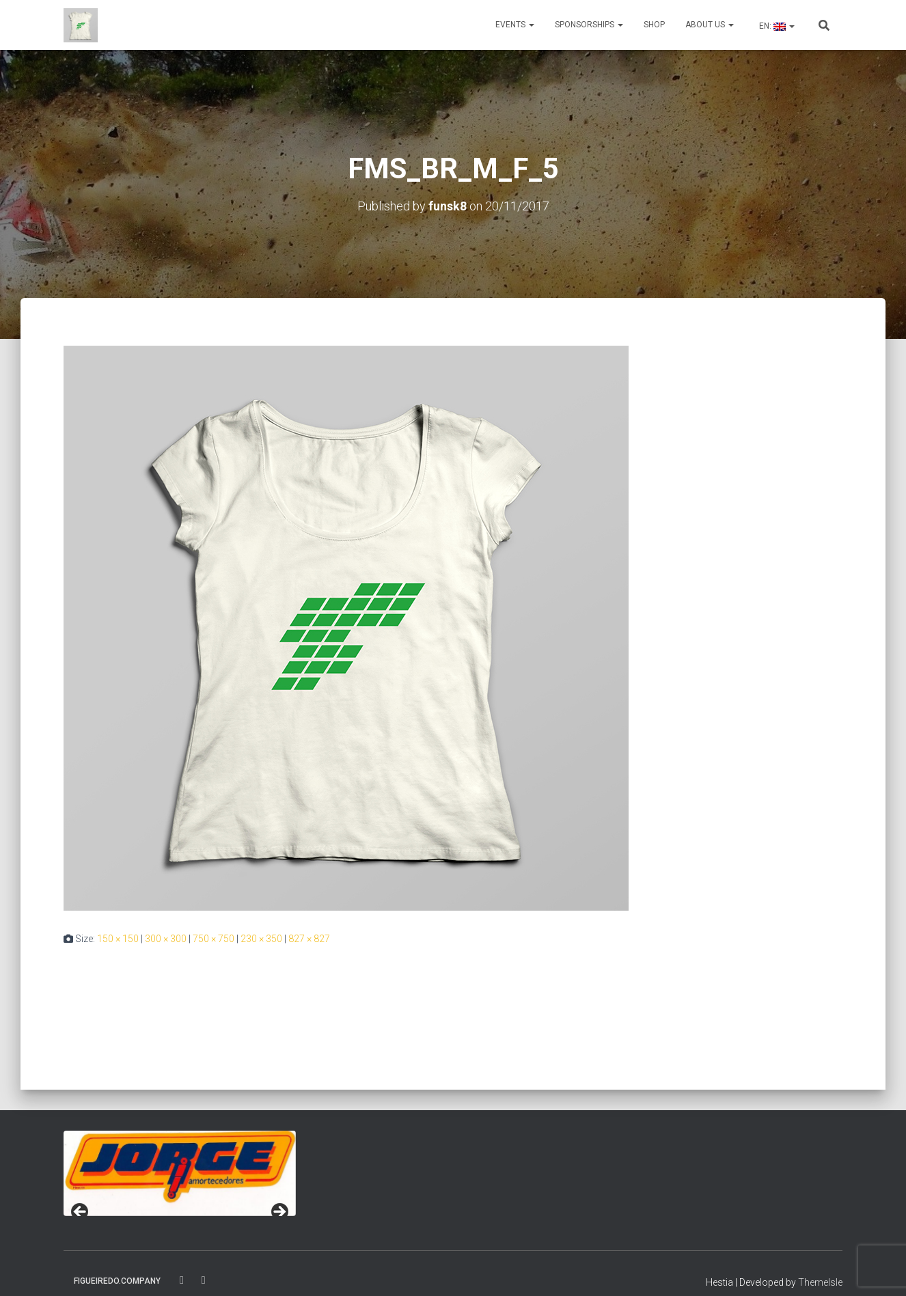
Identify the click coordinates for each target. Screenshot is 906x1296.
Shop (654, 24)
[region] (180, 1173)
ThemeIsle (820, 1282)
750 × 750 (213, 938)
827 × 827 (309, 938)
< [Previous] (80, 1212)
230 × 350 (261, 938)
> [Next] (279, 1212)
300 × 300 (166, 938)
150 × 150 (118, 938)
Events (514, 24)
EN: (776, 26)
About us (709, 24)
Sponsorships (589, 24)
